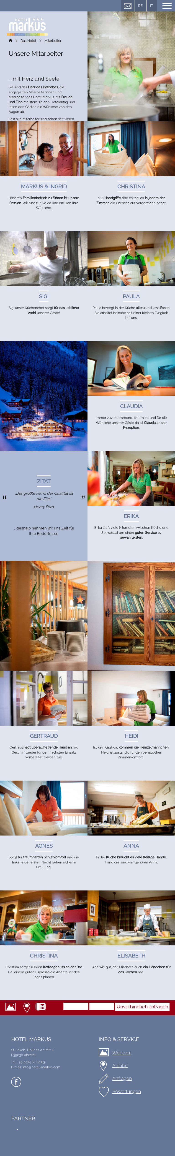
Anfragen (122, 1078)
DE (140, 6)
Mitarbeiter (52, 41)
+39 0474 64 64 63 (42, 1008)
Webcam (12, 1008)
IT (151, 6)
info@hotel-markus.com (41, 1067)
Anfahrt (27, 1008)
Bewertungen (126, 1091)
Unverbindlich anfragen (142, 1006)
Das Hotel (29, 41)
